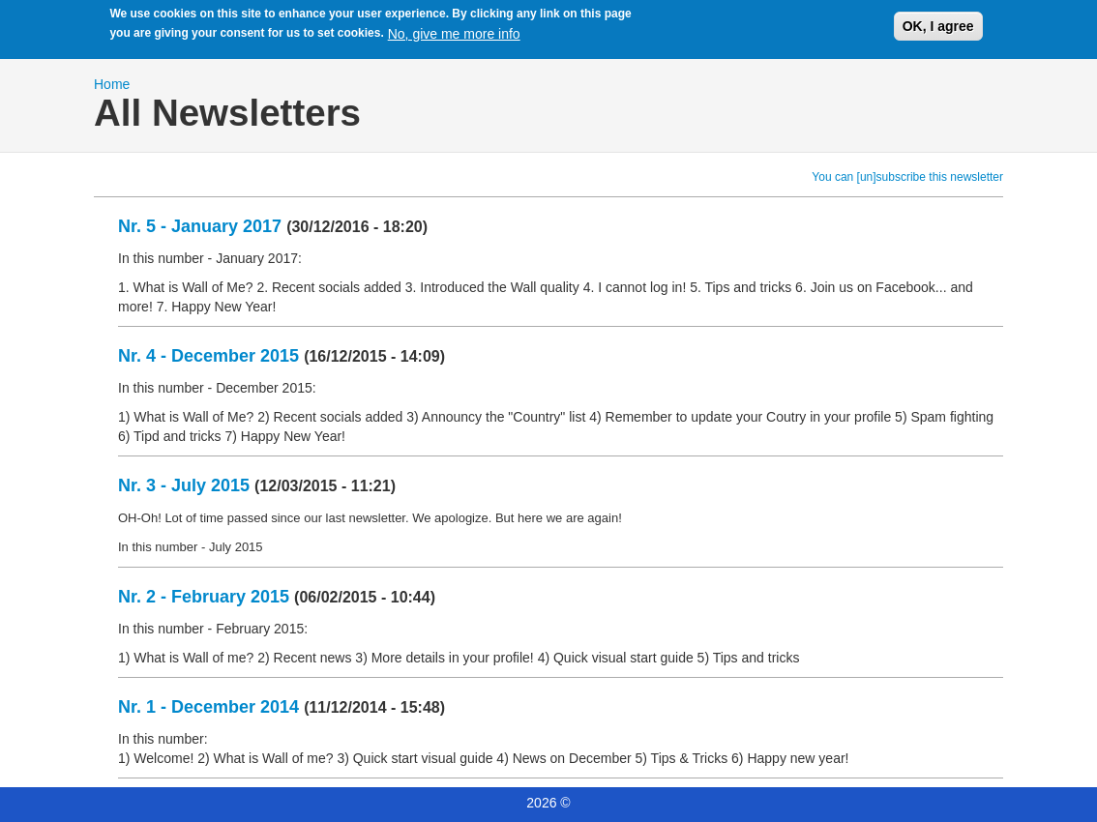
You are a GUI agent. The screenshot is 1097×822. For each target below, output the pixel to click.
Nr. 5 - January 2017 (200, 226)
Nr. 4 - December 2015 (208, 356)
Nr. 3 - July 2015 (184, 485)
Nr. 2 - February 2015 (203, 596)
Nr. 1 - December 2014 (208, 707)
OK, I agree (938, 23)
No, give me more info (454, 30)
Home (112, 84)
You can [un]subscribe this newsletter (907, 177)
